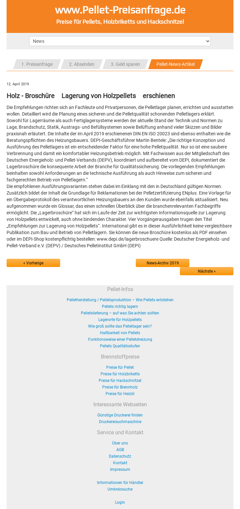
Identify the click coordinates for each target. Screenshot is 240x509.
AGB (120, 449)
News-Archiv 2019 (163, 263)
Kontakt (120, 463)
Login (120, 502)
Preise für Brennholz (120, 387)
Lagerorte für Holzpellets (120, 319)
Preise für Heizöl (120, 393)
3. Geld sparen (125, 64)
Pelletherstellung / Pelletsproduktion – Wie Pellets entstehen (120, 300)
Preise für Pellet (120, 367)
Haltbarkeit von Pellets (120, 333)
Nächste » (207, 271)
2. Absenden (81, 64)
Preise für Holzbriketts (120, 374)
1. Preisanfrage (37, 64)
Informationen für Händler (120, 482)
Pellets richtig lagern (120, 306)
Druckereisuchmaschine (120, 421)
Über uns (120, 443)
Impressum (120, 469)
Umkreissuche (120, 489)
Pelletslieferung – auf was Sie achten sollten (120, 313)
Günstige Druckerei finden (120, 415)
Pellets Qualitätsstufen (120, 346)
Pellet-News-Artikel (175, 64)
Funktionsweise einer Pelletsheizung (120, 339)
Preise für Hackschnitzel (120, 380)
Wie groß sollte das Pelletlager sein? (120, 326)
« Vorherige (33, 263)
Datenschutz (120, 456)
